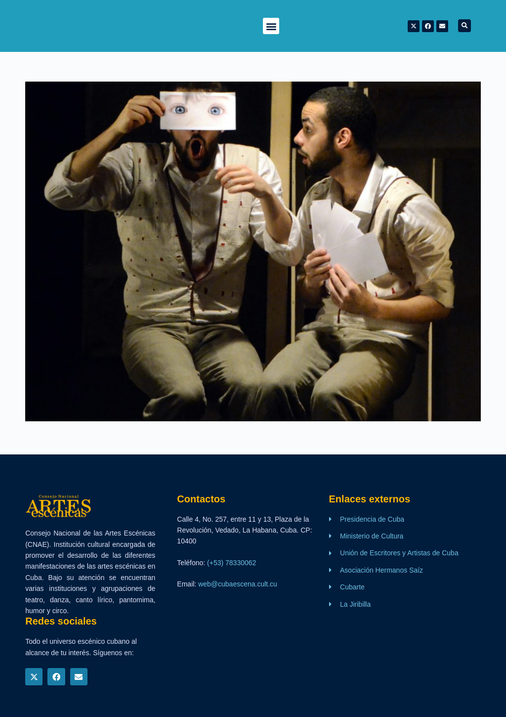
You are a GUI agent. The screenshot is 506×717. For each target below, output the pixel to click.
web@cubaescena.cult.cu (237, 584)
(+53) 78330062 (231, 563)
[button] (271, 26)
